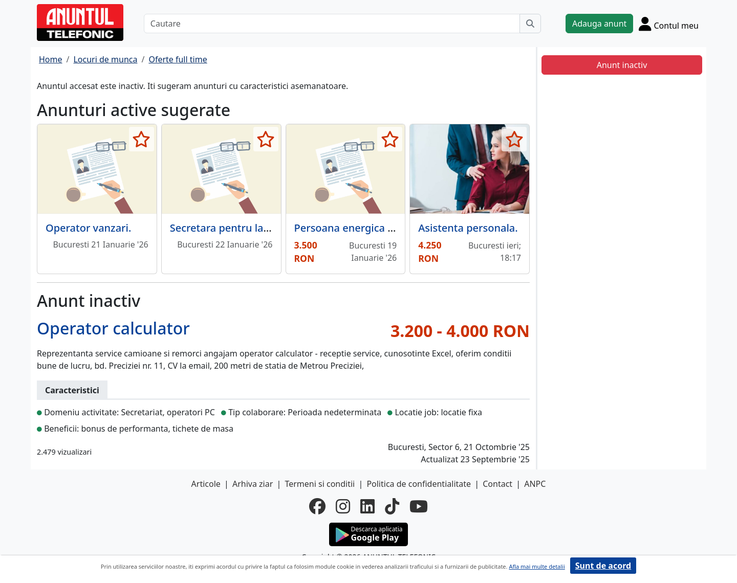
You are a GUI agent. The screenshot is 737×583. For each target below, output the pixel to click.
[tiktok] (392, 506)
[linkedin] (367, 506)
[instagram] (343, 506)
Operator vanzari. (88, 228)
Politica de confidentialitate (418, 483)
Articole (206, 483)
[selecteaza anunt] (141, 139)
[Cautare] (332, 23)
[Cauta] (530, 23)
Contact (497, 483)
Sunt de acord (603, 565)
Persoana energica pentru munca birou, (391, 228)
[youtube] (418, 506)
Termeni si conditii (320, 483)
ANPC (535, 483)
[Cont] (669, 23)
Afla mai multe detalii (537, 566)
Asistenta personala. (467, 228)
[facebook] (317, 506)
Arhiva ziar (252, 483)
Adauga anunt (599, 23)
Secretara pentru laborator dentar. (253, 228)
